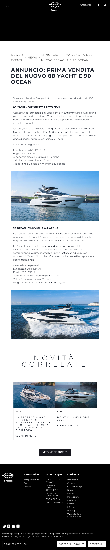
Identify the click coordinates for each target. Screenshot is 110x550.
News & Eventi (17, 55)
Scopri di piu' (24, 436)
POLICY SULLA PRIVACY (53, 480)
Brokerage (72, 479)
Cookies (28, 486)
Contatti (85, 5)
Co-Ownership (74, 486)
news (70, 490)
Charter (71, 483)
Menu (6, 6)
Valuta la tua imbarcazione (74, 515)
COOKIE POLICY (54, 499)
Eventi (70, 493)
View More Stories (55, 452)
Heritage (71, 510)
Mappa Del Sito (31, 479)
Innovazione (73, 497)
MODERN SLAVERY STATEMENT (52, 487)
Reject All (97, 544)
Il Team (70, 503)
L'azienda (71, 500)
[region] (55, 539)
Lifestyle (71, 507)
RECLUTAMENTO (54, 502)
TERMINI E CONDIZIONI (52, 494)
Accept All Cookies (72, 544)
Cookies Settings (15, 544)
